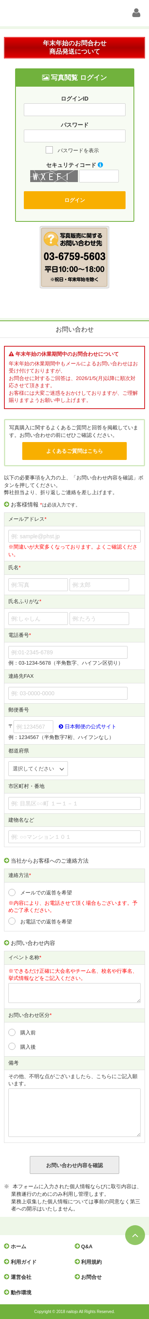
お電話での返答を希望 (46, 922)
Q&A (86, 1246)
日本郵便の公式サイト (87, 726)
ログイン (74, 200)
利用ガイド (22, 1262)
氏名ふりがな (24, 601)
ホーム (17, 1246)
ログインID (75, 98)
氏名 (14, 568)
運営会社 (19, 1277)
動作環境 (19, 1292)
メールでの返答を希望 (46, 893)
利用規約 (90, 1262)
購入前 (28, 1033)
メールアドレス (27, 519)
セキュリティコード (74, 165)
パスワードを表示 (78, 150)
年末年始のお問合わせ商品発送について (74, 47)
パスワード (75, 125)
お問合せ (90, 1277)
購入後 (28, 1047)
